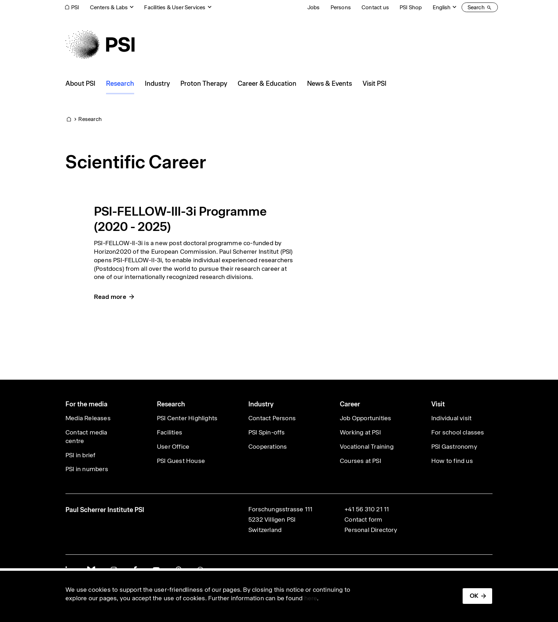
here (310, 598)
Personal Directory (370, 529)
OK (474, 595)
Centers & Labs (109, 7)
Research (90, 119)
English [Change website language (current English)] (442, 7)
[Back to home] (100, 44)
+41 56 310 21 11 (366, 509)
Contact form (363, 519)
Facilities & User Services (174, 7)
